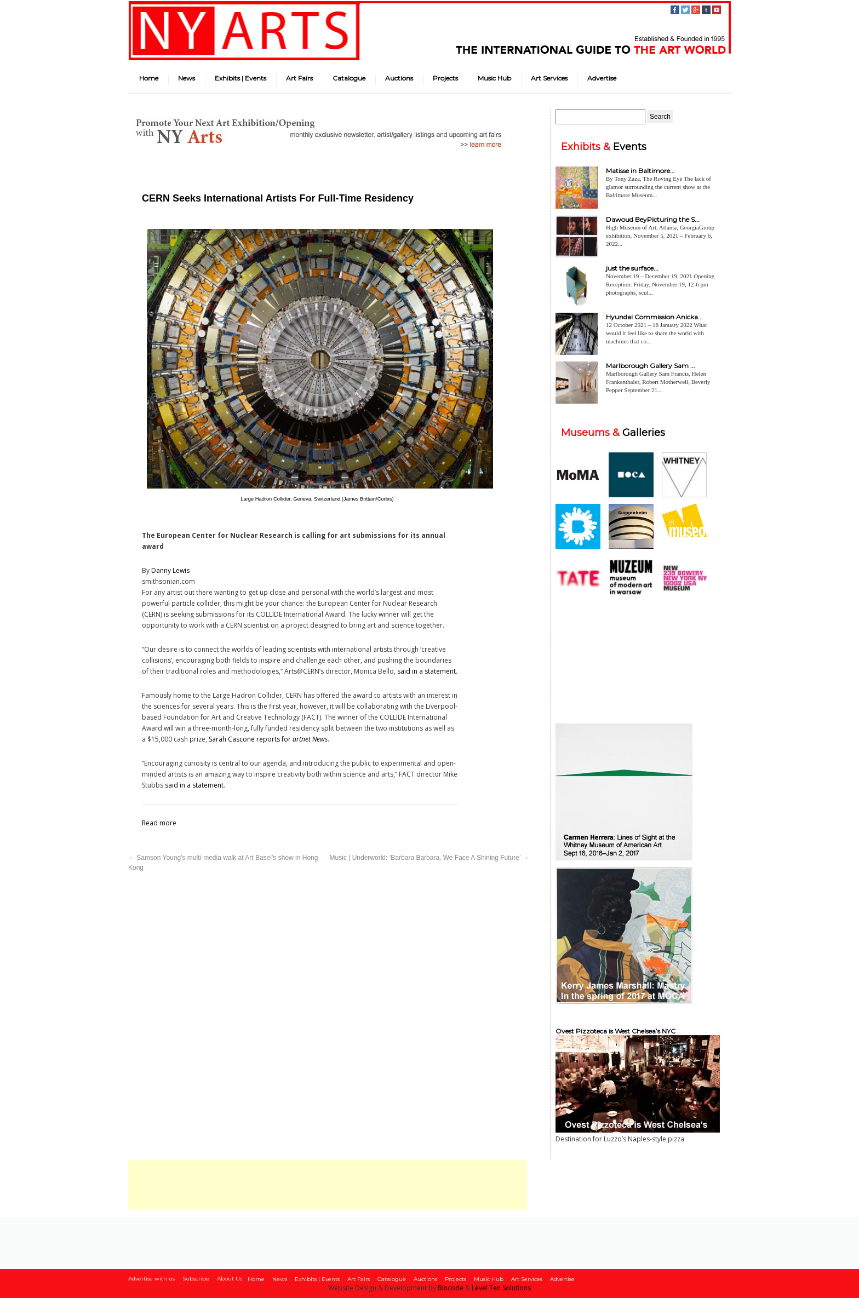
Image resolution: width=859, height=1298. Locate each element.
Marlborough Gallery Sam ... (650, 365)
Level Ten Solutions (501, 1288)
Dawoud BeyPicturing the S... (653, 219)
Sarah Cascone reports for (268, 739)
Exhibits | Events (240, 78)
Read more (159, 823)
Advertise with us (151, 1278)
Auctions (399, 78)
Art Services (549, 78)
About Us (229, 1278)
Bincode (450, 1288)
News (186, 78)
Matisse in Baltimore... (640, 170)
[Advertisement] (327, 1184)
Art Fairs (299, 78)
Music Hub (494, 78)
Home (148, 78)
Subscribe (195, 1278)
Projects (445, 78)
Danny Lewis (170, 570)
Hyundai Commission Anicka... (654, 317)
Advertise (601, 78)
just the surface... (632, 268)
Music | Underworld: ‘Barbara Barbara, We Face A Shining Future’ (429, 857)
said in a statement (426, 671)
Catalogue (349, 78)
